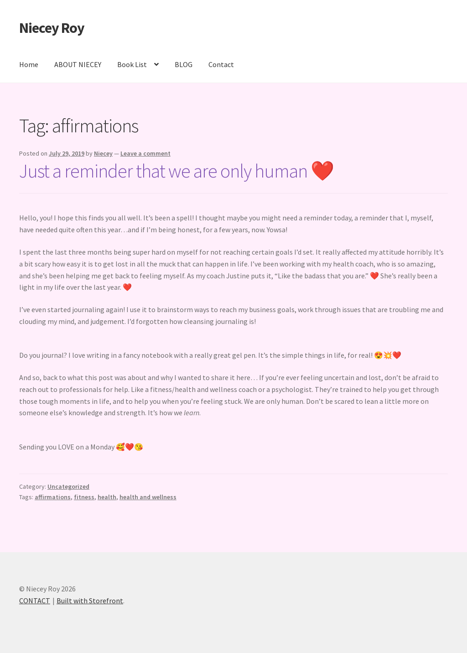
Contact (221, 64)
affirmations (53, 497)
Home (28, 64)
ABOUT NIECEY (77, 64)
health (107, 497)
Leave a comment (145, 153)
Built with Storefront (90, 600)
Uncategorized (68, 486)
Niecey (103, 153)
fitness (84, 497)
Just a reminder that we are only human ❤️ (176, 171)
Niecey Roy (51, 28)
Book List (132, 64)
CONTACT (34, 600)
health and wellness (147, 497)
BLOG (183, 64)
